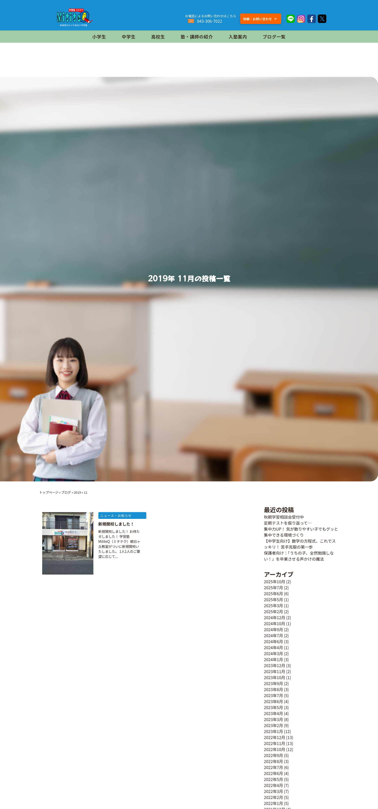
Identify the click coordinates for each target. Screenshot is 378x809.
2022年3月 (273, 791)
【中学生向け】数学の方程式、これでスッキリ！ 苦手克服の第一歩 (300, 544)
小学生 (99, 36)
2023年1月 (273, 731)
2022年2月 (273, 797)
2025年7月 (273, 588)
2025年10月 (274, 582)
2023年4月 (273, 713)
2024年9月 (273, 629)
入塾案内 (237, 36)
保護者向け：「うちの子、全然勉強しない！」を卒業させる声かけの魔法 (299, 556)
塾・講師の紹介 (197, 36)
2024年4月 (273, 647)
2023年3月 (273, 719)
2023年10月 (274, 677)
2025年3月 (273, 605)
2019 (77, 492)
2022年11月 (274, 743)
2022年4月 (273, 785)
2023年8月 (273, 689)
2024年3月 (273, 653)
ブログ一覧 (274, 36)
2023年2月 (273, 725)
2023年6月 (273, 701)
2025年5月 (273, 600)
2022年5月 (273, 779)
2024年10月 (274, 623)
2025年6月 (273, 594)
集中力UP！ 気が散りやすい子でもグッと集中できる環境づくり (301, 532)
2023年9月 (273, 683)
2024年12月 (274, 617)
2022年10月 (274, 749)
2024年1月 (273, 659)
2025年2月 (273, 611)
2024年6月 (273, 641)
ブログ (66, 492)
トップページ (48, 492)
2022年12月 (274, 737)
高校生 (158, 36)
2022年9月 (273, 755)
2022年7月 (273, 767)
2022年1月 (273, 803)
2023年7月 (273, 695)
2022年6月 (273, 773)
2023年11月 (274, 671)
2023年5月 (273, 707)
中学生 (129, 36)
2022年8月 (273, 761)
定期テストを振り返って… (288, 523)
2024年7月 (273, 635)
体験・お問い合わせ (260, 18)
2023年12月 (274, 665)
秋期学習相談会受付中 (284, 517)
